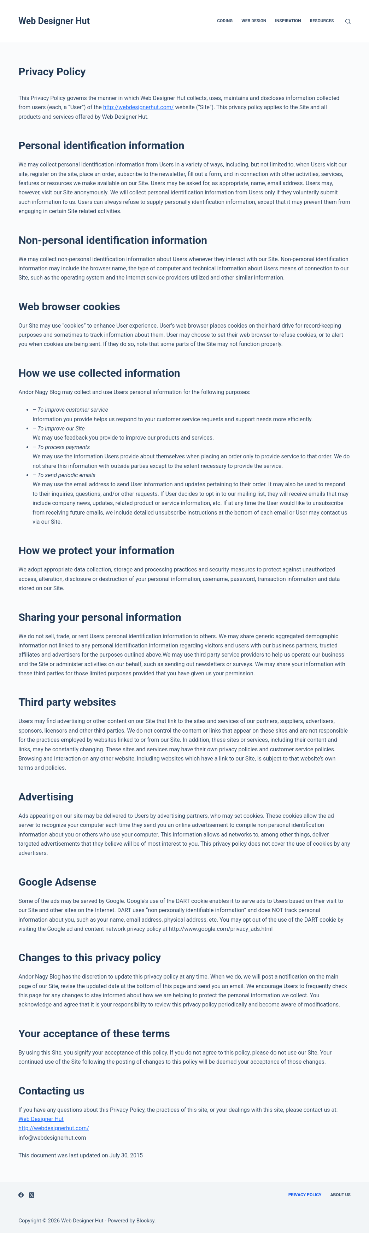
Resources (322, 20)
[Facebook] (21, 1195)
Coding (225, 20)
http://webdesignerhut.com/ (138, 107)
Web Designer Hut (54, 21)
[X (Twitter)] (31, 1195)
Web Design (253, 20)
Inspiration (288, 20)
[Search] (348, 21)
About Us (340, 1194)
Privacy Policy (305, 1194)
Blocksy (145, 1220)
